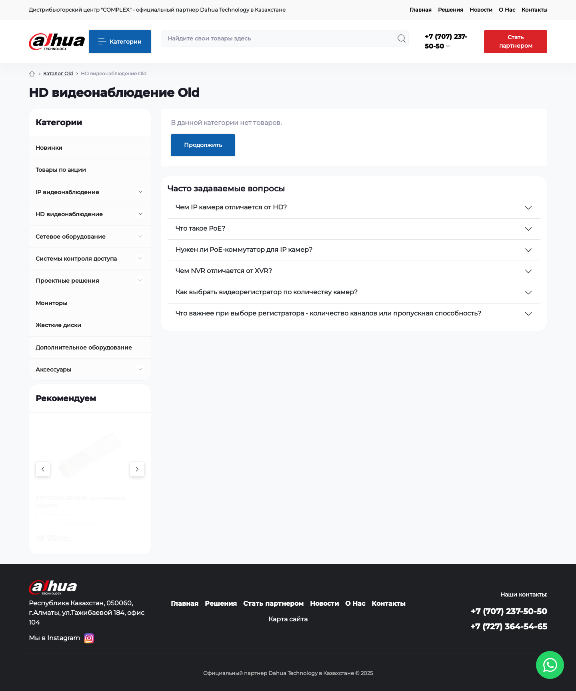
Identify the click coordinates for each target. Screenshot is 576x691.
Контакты (534, 9)
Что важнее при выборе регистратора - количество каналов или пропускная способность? (328, 313)
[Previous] (43, 469)
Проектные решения (67, 280)
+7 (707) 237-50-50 (509, 611)
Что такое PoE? (200, 228)
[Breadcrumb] (32, 73)
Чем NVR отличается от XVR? (224, 271)
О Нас (507, 9)
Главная (421, 9)
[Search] (401, 38)
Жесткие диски (58, 325)
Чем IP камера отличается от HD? (231, 207)
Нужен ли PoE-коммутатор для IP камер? (244, 249)
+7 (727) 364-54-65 (508, 626)
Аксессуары (53, 369)
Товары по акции (61, 169)
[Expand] (140, 192)
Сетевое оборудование (71, 236)
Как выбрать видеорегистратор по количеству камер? (267, 292)
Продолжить (203, 145)
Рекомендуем (66, 398)
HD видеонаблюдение (69, 214)
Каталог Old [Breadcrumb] (58, 73)
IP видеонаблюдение (67, 192)
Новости (481, 9)
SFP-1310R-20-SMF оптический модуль (81, 501)
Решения (450, 9)
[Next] (137, 469)
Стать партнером (515, 41)
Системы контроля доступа (76, 258)
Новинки (49, 147)
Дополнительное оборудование (84, 347)
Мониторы (51, 303)
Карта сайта (288, 619)
